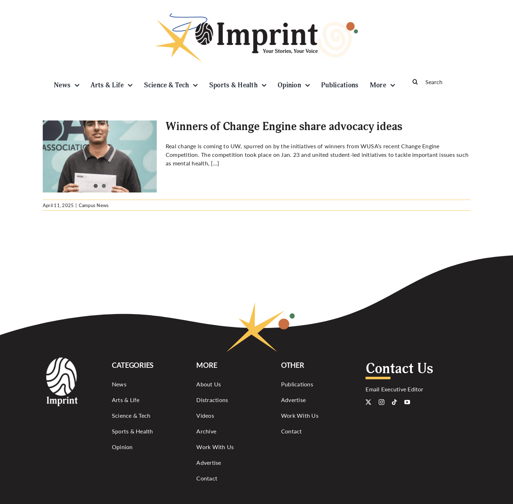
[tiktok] (394, 402)
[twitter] (368, 402)
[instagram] (381, 402)
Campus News (94, 205)
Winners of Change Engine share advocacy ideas (284, 126)
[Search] (438, 82)
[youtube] (407, 402)
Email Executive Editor (394, 389)
